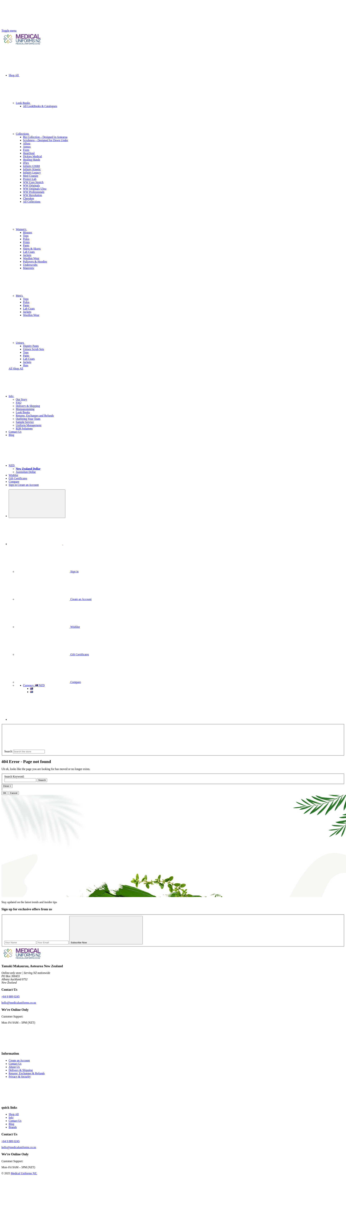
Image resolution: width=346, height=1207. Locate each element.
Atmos (27, 146)
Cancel (13, 793)
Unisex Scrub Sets (33, 349)
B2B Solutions (24, 428)
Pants (26, 245)
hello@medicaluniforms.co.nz (18, 1002)
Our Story (21, 399)
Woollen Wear (31, 258)
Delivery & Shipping (28, 405)
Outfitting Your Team (28, 418)
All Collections (31, 201)
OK (4, 793)
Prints (26, 242)
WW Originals (31, 185)
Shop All (41, 75)
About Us (14, 1066)
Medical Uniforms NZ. (24, 1173)
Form (26, 149)
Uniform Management (28, 425)
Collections (49, 133)
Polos (26, 239)
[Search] (37, 503)
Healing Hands (31, 159)
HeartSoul (29, 153)
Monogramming (25, 409)
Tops (26, 235)
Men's (46, 295)
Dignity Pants (31, 345)
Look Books (50, 102)
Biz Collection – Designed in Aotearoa (45, 137)
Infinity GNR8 (31, 166)
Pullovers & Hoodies (35, 261)
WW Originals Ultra (34, 188)
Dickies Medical (32, 156)
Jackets (27, 255)
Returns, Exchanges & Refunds (27, 1073)
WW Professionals (33, 191)
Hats (25, 365)
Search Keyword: (14, 776)
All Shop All (16, 368)
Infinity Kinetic (32, 169)
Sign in (13, 484)
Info (38, 396)
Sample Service (25, 422)
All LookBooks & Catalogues (40, 106)
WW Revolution (32, 195)
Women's (48, 229)
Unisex (47, 342)
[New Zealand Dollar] (28, 468)
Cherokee (28, 198)
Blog (11, 434)
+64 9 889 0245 (10, 996)
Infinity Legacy (32, 172)
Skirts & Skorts (32, 248)
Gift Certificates (18, 478)
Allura (26, 143)
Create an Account (28, 484)
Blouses (27, 232)
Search (8, 751)
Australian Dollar (26, 471)
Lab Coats (29, 251)
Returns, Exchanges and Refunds (35, 415)
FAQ (18, 402)
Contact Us (15, 431)
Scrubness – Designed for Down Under (45, 140)
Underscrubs (30, 264)
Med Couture (30, 175)
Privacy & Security (20, 1076)
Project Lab (29, 179)
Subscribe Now (106, 942)
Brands (13, 1127)
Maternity (28, 268)
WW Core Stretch (33, 182)
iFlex (26, 162)
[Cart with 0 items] (35, 719)
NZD (39, 465)
